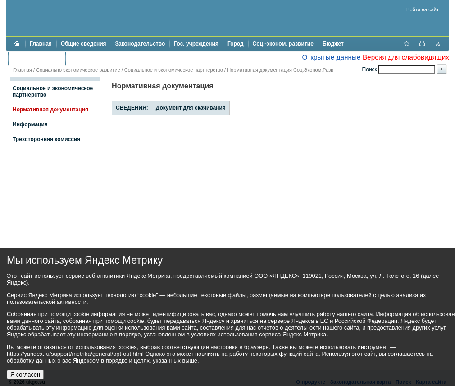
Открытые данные (331, 57)
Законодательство (140, 44)
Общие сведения (83, 44)
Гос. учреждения (196, 44)
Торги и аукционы (37, 58)
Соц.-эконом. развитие (283, 44)
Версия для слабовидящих (406, 57)
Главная (41, 44)
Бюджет (333, 44)
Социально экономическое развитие (78, 70)
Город (236, 44)
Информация (30, 124)
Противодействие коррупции (109, 58)
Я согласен (25, 374)
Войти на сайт (422, 9)
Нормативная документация (50, 109)
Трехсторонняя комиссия (46, 139)
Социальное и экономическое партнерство (173, 70)
